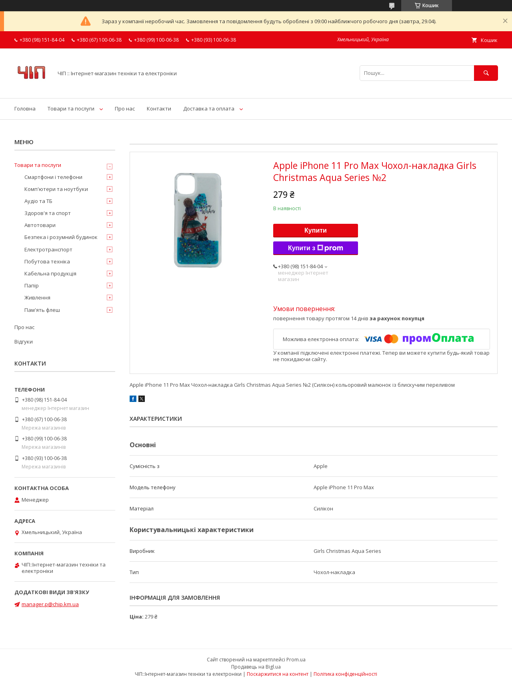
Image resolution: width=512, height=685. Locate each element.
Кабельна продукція (50, 273)
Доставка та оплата (208, 108)
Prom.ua (296, 659)
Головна (25, 108)
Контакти (159, 108)
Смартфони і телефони (53, 177)
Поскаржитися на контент (277, 674)
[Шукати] (486, 73)
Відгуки (23, 341)
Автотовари (40, 225)
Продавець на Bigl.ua (256, 666)
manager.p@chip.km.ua (50, 604)
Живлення (37, 297)
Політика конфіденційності (345, 674)
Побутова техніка (47, 261)
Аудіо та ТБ (38, 201)
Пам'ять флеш (42, 309)
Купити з (315, 248)
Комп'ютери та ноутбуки (56, 189)
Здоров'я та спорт (47, 213)
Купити (315, 230)
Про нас (125, 108)
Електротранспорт (48, 249)
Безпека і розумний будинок (61, 237)
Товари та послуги (71, 108)
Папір (31, 285)
